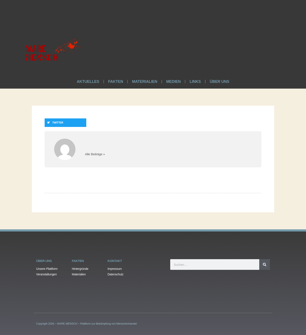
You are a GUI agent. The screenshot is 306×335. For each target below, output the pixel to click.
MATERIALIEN (144, 81)
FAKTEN (115, 81)
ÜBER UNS (219, 81)
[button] (65, 122)
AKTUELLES (88, 81)
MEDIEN (173, 81)
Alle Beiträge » (95, 154)
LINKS (195, 81)
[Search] (264, 264)
